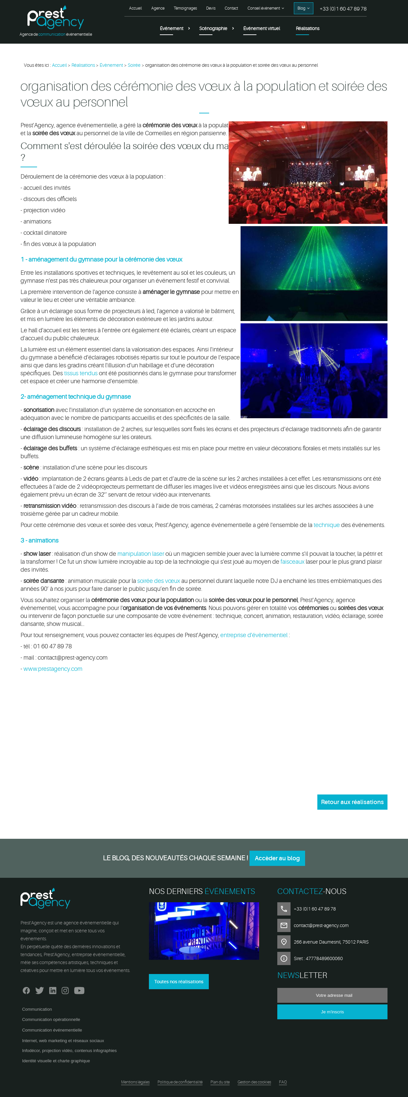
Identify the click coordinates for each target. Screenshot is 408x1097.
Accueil (135, 8)
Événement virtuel (261, 28)
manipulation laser (140, 553)
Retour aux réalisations (352, 802)
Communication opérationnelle (51, 1019)
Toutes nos (179, 981)
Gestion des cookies (254, 1082)
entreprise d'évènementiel (254, 635)
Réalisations (307, 28)
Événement (171, 28)
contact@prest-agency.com (321, 925)
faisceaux (292, 561)
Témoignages (185, 8)
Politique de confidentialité (180, 1082)
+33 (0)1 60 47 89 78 (343, 9)
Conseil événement (264, 8)
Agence (157, 8)
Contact (231, 8)
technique (327, 525)
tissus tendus (81, 373)
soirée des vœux (158, 581)
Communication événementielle (52, 1030)
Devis (210, 8)
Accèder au (277, 858)
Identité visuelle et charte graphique (56, 1060)
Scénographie (213, 28)
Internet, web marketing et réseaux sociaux (63, 1040)
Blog (301, 8)
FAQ (283, 1082)
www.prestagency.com (52, 669)
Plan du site (220, 1082)
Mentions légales (135, 1082)
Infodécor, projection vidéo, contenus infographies (69, 1050)
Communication (37, 1009)
